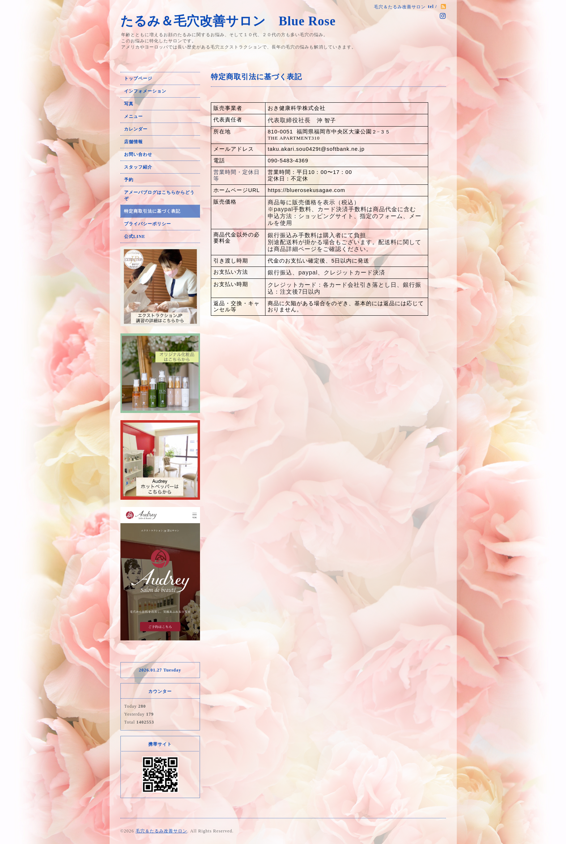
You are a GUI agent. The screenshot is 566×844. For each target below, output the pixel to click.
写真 (128, 103)
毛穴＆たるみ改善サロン (161, 831)
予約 (128, 179)
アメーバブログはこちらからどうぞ (159, 195)
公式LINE (134, 236)
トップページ (138, 78)
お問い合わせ (138, 154)
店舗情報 (133, 141)
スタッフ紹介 (138, 167)
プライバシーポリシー (147, 223)
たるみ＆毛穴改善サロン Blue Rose (236, 21)
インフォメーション (145, 91)
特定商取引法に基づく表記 (152, 211)
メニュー (133, 116)
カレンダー (136, 129)
